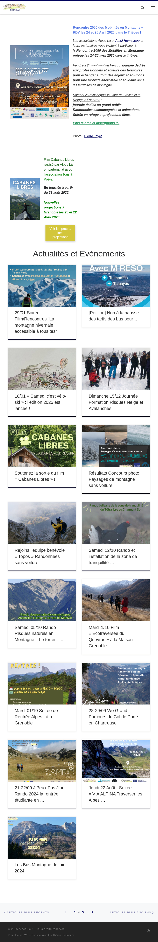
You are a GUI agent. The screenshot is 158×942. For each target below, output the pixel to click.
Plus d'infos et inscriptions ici (96, 123)
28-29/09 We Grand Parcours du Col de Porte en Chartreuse (113, 716)
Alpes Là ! (26, 928)
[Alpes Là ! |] (14, 7)
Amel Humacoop (127, 40)
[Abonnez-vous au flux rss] (148, 930)
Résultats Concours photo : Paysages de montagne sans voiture (115, 479)
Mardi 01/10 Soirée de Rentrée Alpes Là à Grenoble (36, 716)
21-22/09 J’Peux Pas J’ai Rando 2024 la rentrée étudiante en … (39, 794)
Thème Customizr (63, 935)
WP (26, 935)
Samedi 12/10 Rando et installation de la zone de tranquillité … (113, 556)
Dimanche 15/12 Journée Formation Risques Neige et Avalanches (116, 402)
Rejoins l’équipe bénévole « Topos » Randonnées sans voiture (40, 556)
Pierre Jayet (93, 136)
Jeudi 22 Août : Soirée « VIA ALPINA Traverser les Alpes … (115, 794)
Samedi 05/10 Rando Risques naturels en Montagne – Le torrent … (39, 633)
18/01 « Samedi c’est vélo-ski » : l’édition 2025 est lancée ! (40, 402)
